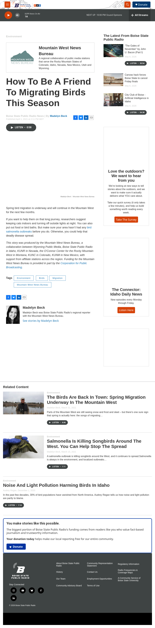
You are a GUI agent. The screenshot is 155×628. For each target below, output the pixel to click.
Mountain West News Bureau (32, 285)
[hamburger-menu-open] (7, 5)
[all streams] (139, 15)
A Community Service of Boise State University (129, 579)
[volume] (17, 15)
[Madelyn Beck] (13, 315)
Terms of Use (93, 586)
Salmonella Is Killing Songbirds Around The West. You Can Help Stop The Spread (94, 444)
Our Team (60, 579)
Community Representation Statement (100, 564)
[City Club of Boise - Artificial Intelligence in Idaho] (113, 99)
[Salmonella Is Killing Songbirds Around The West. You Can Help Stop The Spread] (23, 447)
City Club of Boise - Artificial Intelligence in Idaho (137, 98)
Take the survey (126, 219)
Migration (58, 278)
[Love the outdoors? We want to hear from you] (126, 146)
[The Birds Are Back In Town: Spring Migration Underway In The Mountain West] (23, 403)
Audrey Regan (10, 490)
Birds (42, 278)
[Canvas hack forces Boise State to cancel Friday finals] (113, 79)
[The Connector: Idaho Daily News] (126, 260)
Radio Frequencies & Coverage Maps (128, 571)
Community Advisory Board (69, 586)
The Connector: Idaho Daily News (126, 291)
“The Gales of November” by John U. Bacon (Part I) (135, 49)
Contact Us (92, 572)
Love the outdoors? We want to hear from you (126, 176)
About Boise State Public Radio (67, 564)
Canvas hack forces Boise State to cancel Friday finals (136, 78)
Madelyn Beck (58, 116)
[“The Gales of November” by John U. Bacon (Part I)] (113, 50)
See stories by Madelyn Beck (41, 320)
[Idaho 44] (126, 347)
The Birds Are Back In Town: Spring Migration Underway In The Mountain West (96, 400)
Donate (142, 4)
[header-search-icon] (127, 5)
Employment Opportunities (99, 579)
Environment (14, 36)
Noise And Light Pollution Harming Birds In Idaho (56, 485)
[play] (8, 15)
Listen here (126, 310)
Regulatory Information (128, 564)
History (59, 572)
